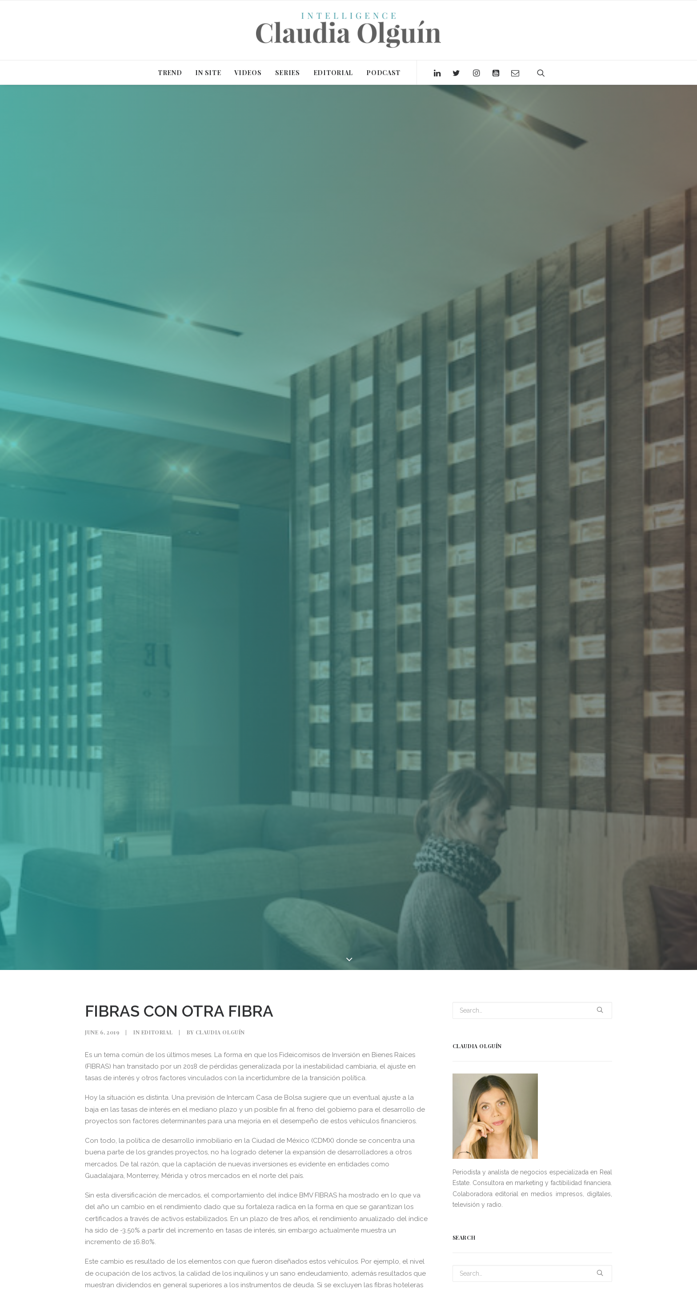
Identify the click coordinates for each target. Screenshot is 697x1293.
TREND (170, 72)
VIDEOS (247, 72)
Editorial (156, 1032)
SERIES (287, 72)
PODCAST (383, 72)
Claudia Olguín (220, 1032)
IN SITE (208, 72)
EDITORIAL (333, 72)
